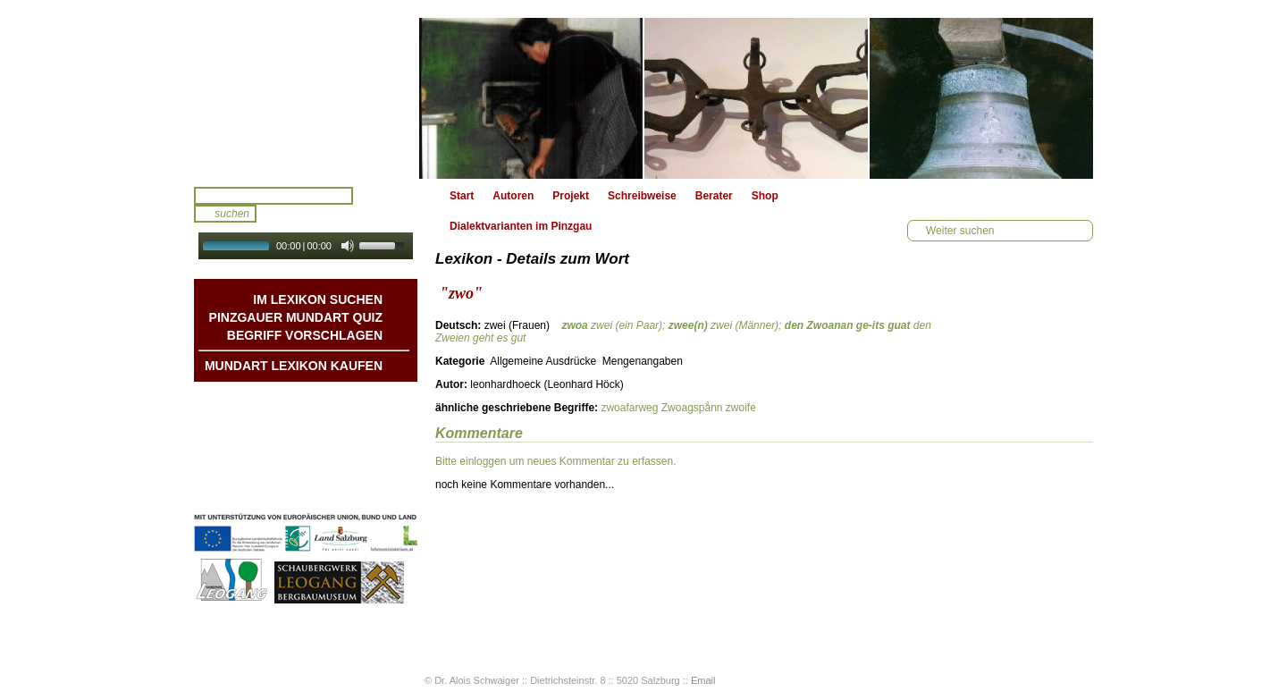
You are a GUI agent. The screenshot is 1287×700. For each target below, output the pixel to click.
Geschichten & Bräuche (322, 417)
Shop (765, 196)
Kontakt (362, 453)
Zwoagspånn (692, 407)
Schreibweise (642, 196)
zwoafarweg (629, 407)
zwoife (741, 407)
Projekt (570, 196)
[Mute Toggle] (348, 246)
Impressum (354, 471)
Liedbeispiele (349, 435)
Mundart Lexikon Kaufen (294, 365)
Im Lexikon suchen (318, 299)
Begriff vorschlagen (305, 335)
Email (703, 680)
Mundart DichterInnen (327, 399)
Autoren (513, 196)
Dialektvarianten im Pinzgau (521, 226)
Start (462, 196)
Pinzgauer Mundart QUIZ (296, 317)
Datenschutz (351, 489)
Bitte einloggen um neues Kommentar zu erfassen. (555, 461)
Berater (714, 196)
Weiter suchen (960, 230)
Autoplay (318, 265)
